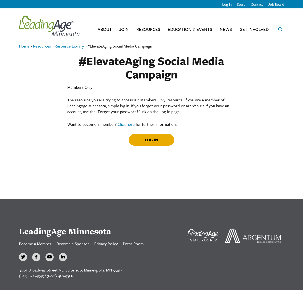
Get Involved (254, 29)
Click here (126, 124)
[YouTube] (49, 257)
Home (24, 46)
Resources (148, 29)
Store (241, 4)
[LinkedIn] (63, 257)
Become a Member (35, 243)
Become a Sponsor (73, 243)
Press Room (133, 243)
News (226, 29)
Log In (227, 4)
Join (124, 29)
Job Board (276, 4)
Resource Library (69, 46)
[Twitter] (23, 257)
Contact (257, 4)
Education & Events (190, 29)
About (105, 29)
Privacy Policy (106, 243)
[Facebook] (36, 257)
